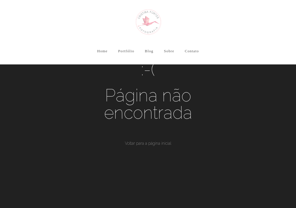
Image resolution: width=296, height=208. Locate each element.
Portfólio (126, 51)
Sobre (169, 51)
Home (102, 51)
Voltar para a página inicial (148, 143)
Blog (149, 51)
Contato (192, 51)
